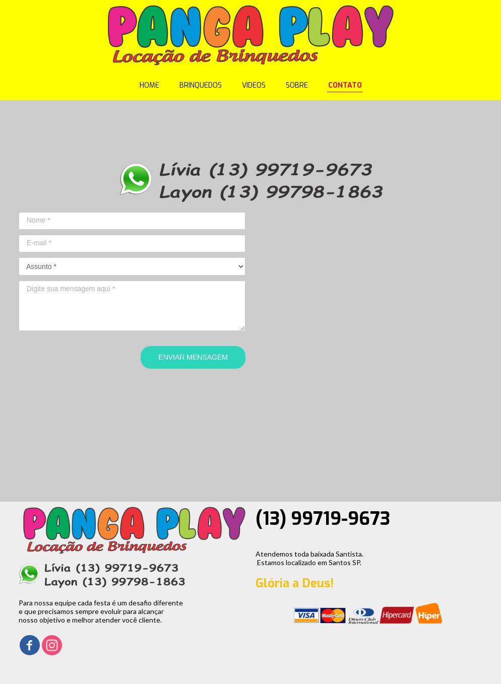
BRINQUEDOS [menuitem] (200, 85)
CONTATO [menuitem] (345, 85)
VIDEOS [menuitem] (254, 85)
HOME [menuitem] (149, 85)
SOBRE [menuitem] (297, 85)
